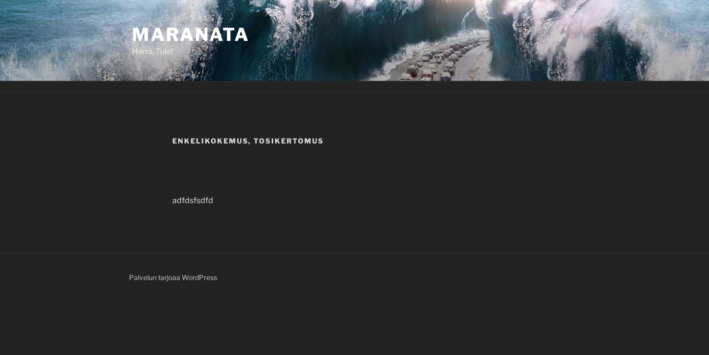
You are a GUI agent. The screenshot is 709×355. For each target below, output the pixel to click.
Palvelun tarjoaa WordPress (173, 277)
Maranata (191, 34)
